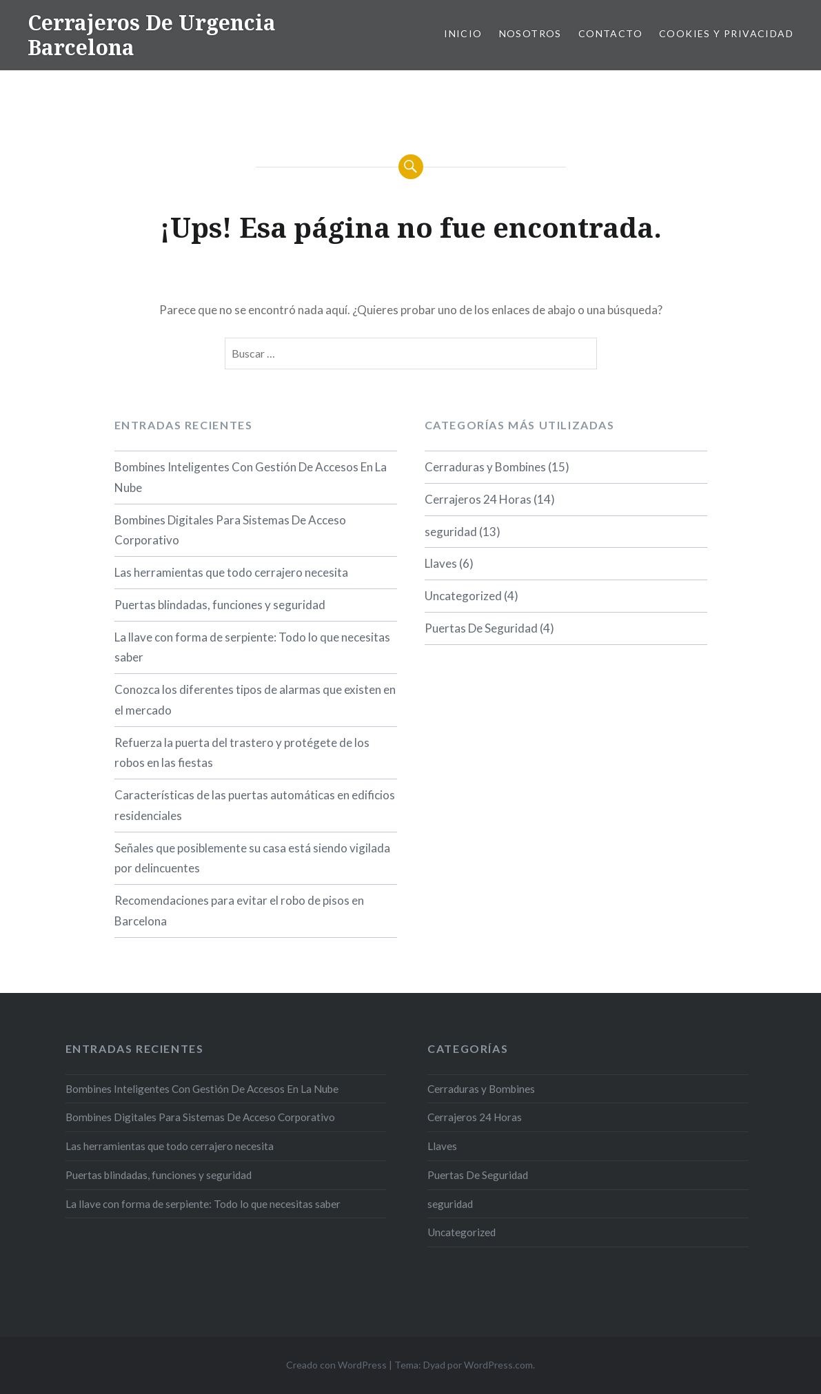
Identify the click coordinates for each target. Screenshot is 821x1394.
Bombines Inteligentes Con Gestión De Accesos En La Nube (250, 477)
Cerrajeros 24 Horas (478, 499)
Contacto (610, 33)
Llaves (441, 563)
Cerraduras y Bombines (485, 467)
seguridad (451, 531)
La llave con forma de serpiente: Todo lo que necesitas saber (252, 647)
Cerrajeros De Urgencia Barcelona (152, 34)
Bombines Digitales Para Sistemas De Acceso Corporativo (230, 530)
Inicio (463, 33)
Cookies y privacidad (726, 33)
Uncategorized (463, 595)
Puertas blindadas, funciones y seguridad (219, 604)
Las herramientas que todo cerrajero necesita (231, 572)
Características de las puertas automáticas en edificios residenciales (254, 805)
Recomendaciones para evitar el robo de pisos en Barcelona (239, 910)
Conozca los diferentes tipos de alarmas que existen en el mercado (255, 699)
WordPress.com (498, 1365)
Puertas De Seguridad (481, 628)
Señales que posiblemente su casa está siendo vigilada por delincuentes (252, 858)
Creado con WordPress (336, 1365)
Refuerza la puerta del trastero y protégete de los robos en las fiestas (241, 752)
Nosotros (530, 33)
